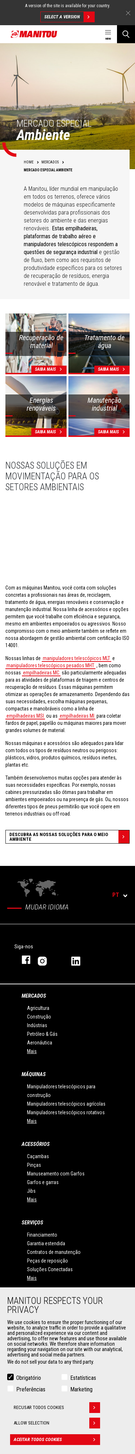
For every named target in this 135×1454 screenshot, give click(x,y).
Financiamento (42, 1235)
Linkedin (81, 960)
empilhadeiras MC (41, 673)
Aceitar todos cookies (57, 1439)
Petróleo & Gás (42, 1034)
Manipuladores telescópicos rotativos (66, 1112)
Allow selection (57, 1423)
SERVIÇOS (32, 1222)
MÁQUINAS (34, 1074)
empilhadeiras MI (77, 716)
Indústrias (37, 1025)
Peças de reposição (47, 1261)
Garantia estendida (46, 1243)
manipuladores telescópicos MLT (76, 658)
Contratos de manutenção (54, 1252)
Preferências (30, 1389)
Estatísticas (83, 1377)
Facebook (22, 959)
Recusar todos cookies (57, 1407)
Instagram (47, 960)
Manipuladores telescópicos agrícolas (66, 1104)
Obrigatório (28, 1377)
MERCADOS (34, 996)
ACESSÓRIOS (36, 1144)
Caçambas (38, 1156)
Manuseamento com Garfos (56, 1174)
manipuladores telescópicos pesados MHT (50, 665)
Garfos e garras (43, 1182)
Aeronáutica (39, 1043)
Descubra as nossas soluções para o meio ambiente (69, 836)
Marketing (81, 1389)
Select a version (69, 17)
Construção (39, 1017)
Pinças (34, 1165)
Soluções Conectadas (50, 1269)
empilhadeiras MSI (25, 716)
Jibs (31, 1191)
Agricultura (38, 1008)
